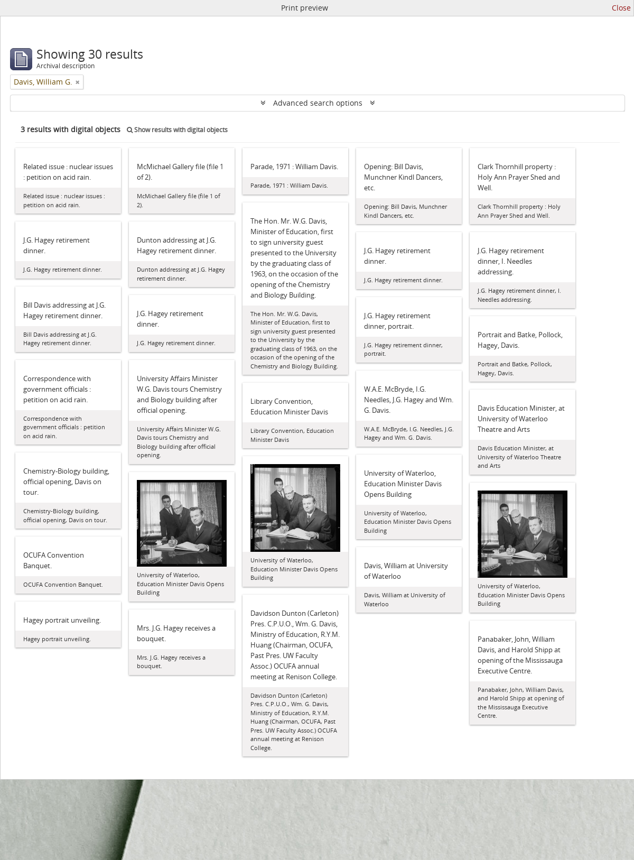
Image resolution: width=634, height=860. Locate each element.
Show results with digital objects (177, 129)
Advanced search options (318, 103)
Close (621, 8)
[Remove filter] (78, 82)
